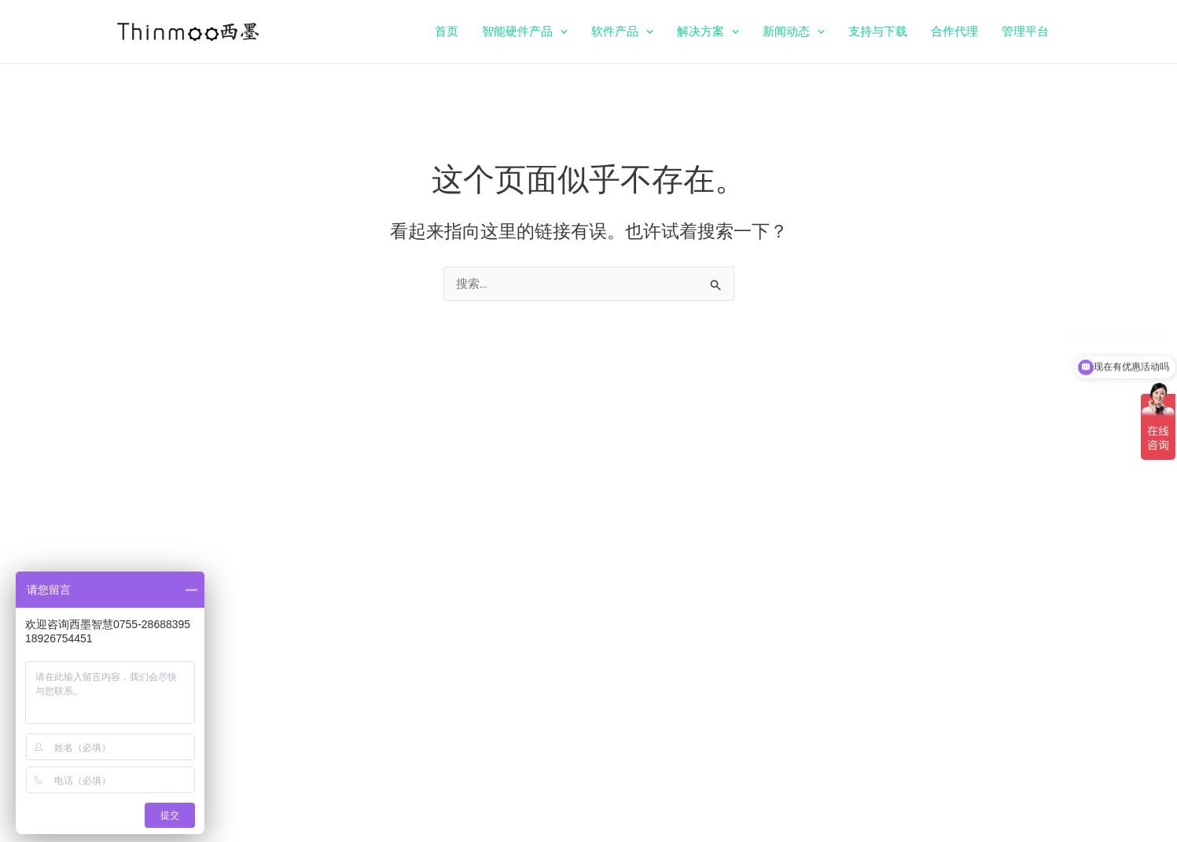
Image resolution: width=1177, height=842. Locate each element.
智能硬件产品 (525, 31)
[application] (560, 31)
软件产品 (622, 31)
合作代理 (954, 31)
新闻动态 (794, 31)
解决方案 (708, 31)
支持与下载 (877, 31)
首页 (446, 31)
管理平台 (1025, 31)
